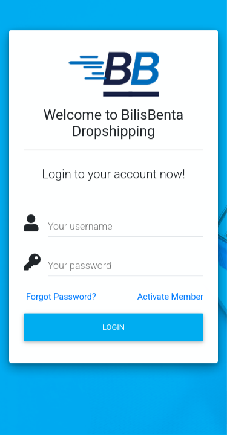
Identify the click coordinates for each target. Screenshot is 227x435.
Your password (79, 268)
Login (113, 329)
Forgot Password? (61, 299)
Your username (80, 228)
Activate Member (170, 299)
